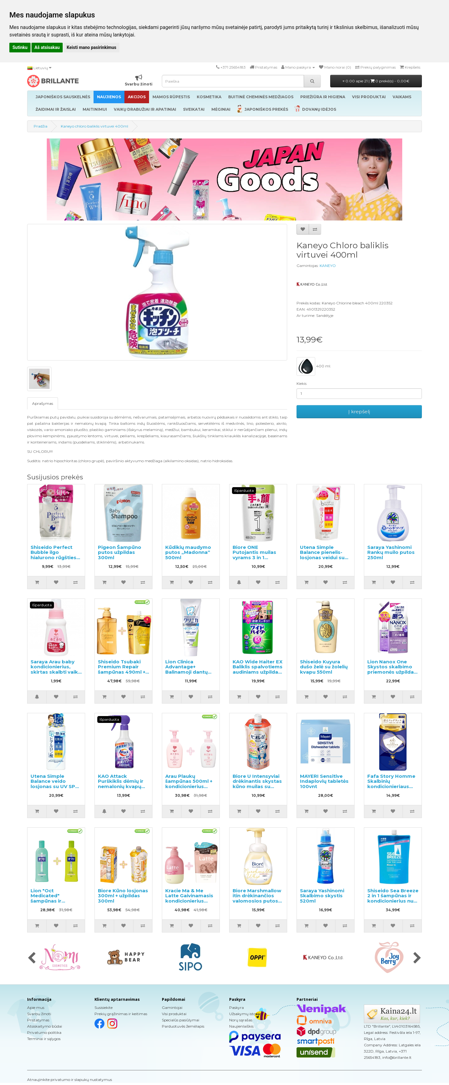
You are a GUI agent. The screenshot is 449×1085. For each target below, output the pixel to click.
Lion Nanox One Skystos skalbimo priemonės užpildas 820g (392, 669)
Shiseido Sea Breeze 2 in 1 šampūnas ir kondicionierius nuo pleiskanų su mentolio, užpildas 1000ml (392, 903)
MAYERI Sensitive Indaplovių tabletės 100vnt (324, 781)
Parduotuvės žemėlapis (183, 1026)
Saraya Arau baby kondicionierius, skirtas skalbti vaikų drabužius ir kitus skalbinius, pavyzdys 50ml (56, 674)
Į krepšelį (359, 411)
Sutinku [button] (19, 47)
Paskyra (236, 1007)
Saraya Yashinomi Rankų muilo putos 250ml (391, 552)
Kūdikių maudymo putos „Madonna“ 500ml (188, 552)
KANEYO (328, 265)
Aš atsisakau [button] (47, 47)
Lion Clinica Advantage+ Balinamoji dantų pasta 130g (186, 669)
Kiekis (302, 383)
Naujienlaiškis (241, 1026)
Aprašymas (42, 403)
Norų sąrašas (240, 1020)
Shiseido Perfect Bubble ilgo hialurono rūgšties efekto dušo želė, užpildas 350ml (53, 557)
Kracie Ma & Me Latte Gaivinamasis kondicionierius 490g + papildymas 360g (189, 901)
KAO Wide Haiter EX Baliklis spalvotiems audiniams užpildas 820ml (257, 669)
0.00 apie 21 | (376, 81)
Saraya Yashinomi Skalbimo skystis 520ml (322, 896)
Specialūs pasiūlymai (180, 1020)
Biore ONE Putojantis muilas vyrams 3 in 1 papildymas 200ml (256, 555)
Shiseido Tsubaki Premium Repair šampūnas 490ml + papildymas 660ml (121, 669)
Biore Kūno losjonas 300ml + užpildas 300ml (123, 896)
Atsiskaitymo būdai (44, 1026)
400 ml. (314, 366)
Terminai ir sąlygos (43, 1038)
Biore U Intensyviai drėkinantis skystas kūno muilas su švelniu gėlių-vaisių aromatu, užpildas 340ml (257, 789)
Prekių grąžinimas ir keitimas (120, 1013)
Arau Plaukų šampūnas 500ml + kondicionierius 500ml (188, 784)
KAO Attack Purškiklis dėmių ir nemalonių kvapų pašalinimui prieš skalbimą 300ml (120, 786)
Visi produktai (174, 1013)
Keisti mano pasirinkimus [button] (91, 47)
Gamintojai (172, 1007)
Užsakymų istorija (245, 1013)
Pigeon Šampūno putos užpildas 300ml (119, 552)
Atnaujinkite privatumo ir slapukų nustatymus (69, 1079)
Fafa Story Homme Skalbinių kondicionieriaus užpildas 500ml (391, 784)
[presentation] (31, 958)
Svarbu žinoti (39, 1013)
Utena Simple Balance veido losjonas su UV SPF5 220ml (56, 784)
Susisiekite (103, 1007)
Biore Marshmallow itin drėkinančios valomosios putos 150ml (257, 898)
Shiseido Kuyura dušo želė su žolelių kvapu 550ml (324, 667)
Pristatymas (38, 1020)
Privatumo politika (44, 1032)
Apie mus (35, 1007)
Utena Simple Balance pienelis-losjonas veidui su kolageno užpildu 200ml (322, 557)
